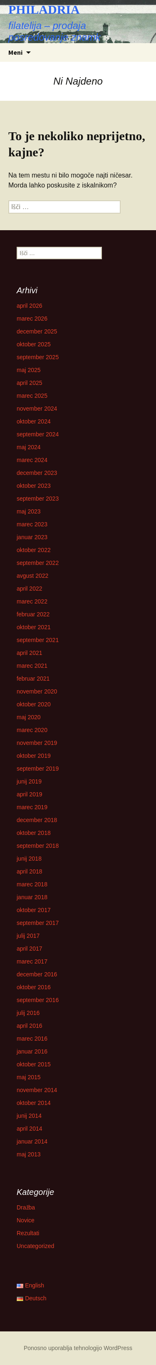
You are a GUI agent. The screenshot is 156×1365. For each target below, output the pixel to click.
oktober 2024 (34, 421)
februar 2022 (33, 614)
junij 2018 (29, 858)
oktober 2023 (34, 485)
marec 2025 (32, 395)
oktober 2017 (34, 910)
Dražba (26, 1207)
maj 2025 (29, 370)
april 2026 (29, 305)
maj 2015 (29, 1077)
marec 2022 (32, 601)
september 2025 (38, 357)
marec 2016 (32, 1038)
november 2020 (37, 691)
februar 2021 (33, 678)
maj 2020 (29, 717)
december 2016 (37, 974)
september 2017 (38, 923)
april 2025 (29, 383)
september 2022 (38, 563)
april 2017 (29, 948)
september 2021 (38, 640)
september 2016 (38, 1000)
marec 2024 (32, 460)
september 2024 (38, 434)
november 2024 (37, 408)
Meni (15, 52)
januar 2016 (32, 1051)
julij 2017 (28, 935)
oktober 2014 (34, 1103)
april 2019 (29, 794)
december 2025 (37, 331)
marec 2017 (32, 961)
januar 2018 (32, 897)
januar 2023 (32, 537)
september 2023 (38, 498)
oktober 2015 (34, 1064)
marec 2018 (32, 884)
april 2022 (29, 588)
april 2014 (29, 1128)
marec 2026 (32, 318)
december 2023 (37, 473)
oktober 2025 (34, 344)
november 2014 (37, 1090)
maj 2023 (29, 511)
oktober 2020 (34, 704)
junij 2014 (29, 1115)
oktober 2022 (34, 550)
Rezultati (28, 1233)
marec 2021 (32, 665)
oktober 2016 (34, 987)
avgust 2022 (32, 575)
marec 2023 (32, 524)
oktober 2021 (34, 627)
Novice (26, 1220)
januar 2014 (32, 1141)
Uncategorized (35, 1246)
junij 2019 (29, 781)
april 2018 (29, 871)
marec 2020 (32, 730)
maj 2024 (29, 447)
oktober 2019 (34, 755)
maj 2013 (29, 1154)
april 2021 (29, 653)
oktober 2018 (34, 833)
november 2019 (37, 743)
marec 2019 (32, 807)
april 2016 (29, 1025)
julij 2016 (28, 1013)
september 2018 (38, 845)
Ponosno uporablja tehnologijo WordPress (78, 1348)
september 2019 (38, 768)
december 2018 (37, 820)
